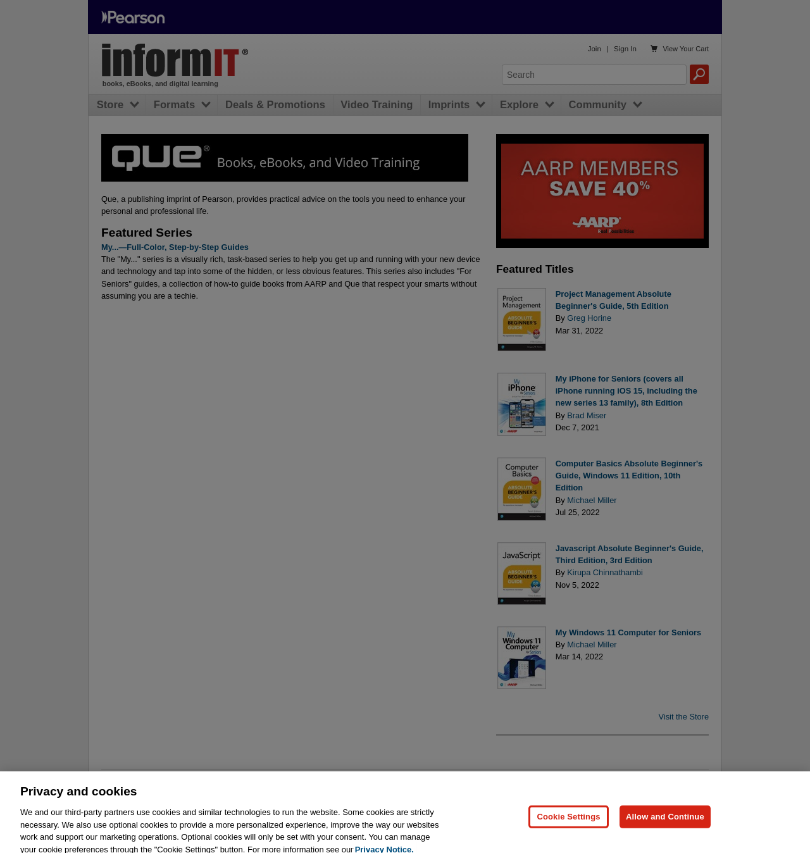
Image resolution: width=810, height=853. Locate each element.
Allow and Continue (665, 821)
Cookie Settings (568, 821)
